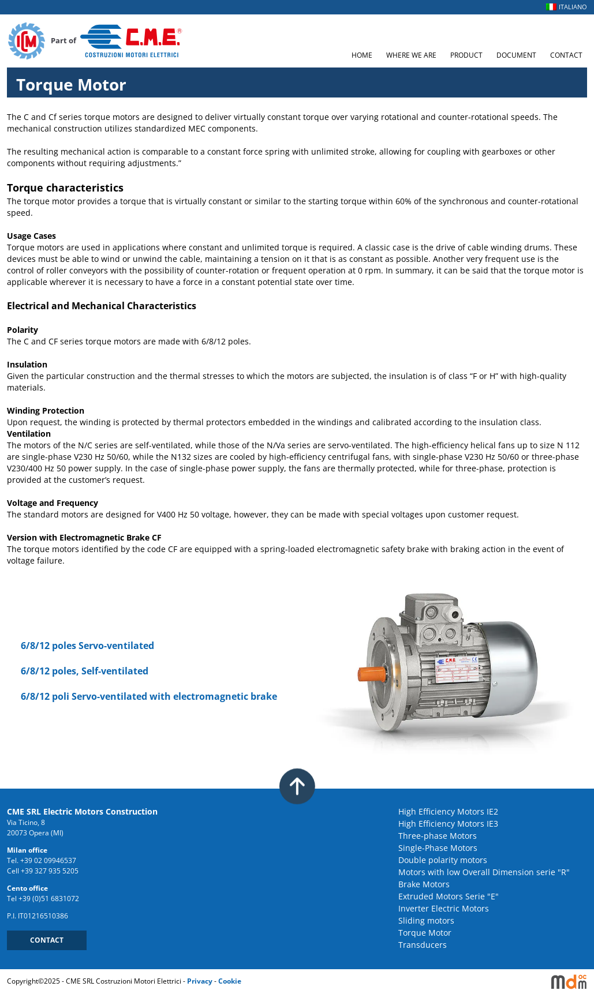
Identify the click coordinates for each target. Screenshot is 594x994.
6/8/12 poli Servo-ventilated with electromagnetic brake (149, 696)
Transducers (422, 944)
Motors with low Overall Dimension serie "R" (484, 872)
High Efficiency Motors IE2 (448, 811)
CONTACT (566, 55)
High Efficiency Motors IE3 (448, 823)
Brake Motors (424, 884)
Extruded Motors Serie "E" (448, 896)
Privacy (199, 981)
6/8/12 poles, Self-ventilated (84, 671)
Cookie (229, 981)
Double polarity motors (442, 859)
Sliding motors (426, 920)
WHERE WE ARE (411, 55)
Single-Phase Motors (437, 847)
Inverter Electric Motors (443, 908)
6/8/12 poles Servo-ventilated (87, 645)
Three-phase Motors (437, 835)
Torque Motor (424, 932)
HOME (362, 55)
